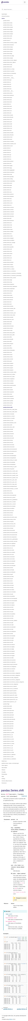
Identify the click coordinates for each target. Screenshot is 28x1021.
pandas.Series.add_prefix (9, 332)
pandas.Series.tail (7, 323)
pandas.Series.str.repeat (8, 602)
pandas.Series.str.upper (8, 638)
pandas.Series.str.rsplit (8, 624)
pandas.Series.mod (7, 119)
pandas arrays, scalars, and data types (10, 763)
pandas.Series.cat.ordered (9, 668)
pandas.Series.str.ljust (8, 583)
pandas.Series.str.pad (8, 594)
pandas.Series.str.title (8, 633)
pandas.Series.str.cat (8, 548)
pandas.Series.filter (7, 337)
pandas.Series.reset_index (9, 315)
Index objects (5, 765)
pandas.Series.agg (7, 167)
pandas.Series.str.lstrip (8, 587)
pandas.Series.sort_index (9, 376)
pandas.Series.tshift (7, 424)
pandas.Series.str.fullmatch (9, 572)
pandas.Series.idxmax (8, 297)
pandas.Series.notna (7, 356)
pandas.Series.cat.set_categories (10, 684)
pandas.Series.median (8, 231)
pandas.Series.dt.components (10, 537)
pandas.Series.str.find (8, 567)
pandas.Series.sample (8, 317)
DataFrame (4, 761)
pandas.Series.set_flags (8, 55)
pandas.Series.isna (7, 352)
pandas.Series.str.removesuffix (10, 600)
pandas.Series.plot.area (8, 710)
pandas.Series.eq (7, 159)
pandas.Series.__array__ (8, 77)
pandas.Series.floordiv (8, 117)
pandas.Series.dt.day (8, 440)
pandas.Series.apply (7, 165)
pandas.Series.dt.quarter (8, 468)
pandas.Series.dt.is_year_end (10, 482)
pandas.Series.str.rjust (8, 611)
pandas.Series (6, 20)
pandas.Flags (6, 703)
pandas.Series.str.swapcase (9, 631)
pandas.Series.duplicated (9, 288)
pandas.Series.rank (7, 249)
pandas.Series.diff (7, 218)
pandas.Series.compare (8, 398)
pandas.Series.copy (7, 64)
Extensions (4, 783)
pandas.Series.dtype (7, 29)
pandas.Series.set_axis (8, 319)
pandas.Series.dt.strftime (8, 508)
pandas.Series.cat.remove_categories (11, 679)
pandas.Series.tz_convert (9, 416)
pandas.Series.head (7, 295)
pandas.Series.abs (7, 187)
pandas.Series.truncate (8, 326)
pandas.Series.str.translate (9, 635)
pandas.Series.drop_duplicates (10, 286)
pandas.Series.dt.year (8, 435)
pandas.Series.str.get (8, 574)
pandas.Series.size (7, 38)
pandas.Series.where (8, 328)
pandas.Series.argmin (8, 367)
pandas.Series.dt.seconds (9, 530)
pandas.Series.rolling (8, 178)
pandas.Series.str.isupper (9, 655)
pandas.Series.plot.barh (8, 714)
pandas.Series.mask (7, 330)
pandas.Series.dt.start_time (9, 523)
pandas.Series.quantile (8, 246)
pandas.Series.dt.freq (8, 493)
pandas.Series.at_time (8, 420)
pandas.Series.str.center (8, 550)
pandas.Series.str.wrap (8, 640)
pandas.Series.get (7, 79)
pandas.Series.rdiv (7, 130)
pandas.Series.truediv (8, 115)
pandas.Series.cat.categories (9, 666)
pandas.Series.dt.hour (8, 442)
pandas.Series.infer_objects (9, 62)
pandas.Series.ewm (7, 183)
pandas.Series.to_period (8, 71)
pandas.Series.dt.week (8, 453)
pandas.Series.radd (7, 123)
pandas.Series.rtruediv (8, 132)
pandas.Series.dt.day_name (9, 519)
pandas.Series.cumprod (8, 211)
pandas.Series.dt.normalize (9, 506)
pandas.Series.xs (7, 104)
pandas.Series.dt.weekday (9, 462)
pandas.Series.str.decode (9, 556)
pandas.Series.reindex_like (9, 308)
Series (3, 18)
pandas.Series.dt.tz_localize (9, 501)
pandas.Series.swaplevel (8, 378)
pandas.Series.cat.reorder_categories (11, 675)
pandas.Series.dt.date (8, 429)
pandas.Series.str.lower (8, 585)
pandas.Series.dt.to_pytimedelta (10, 539)
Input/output (4, 14)
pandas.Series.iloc (7, 88)
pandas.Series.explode (8, 383)
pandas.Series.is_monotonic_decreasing (12, 275)
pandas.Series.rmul (7, 128)
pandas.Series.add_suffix (8, 334)
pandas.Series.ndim (7, 36)
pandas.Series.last (7, 304)
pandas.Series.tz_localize (9, 418)
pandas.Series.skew (7, 253)
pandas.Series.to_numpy (8, 69)
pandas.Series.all (7, 189)
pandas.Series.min (7, 233)
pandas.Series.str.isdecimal (9, 662)
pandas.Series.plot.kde (8, 723)
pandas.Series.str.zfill (8, 642)
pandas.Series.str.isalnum (9, 644)
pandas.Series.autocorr (8, 194)
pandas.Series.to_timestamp (9, 73)
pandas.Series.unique (8, 264)
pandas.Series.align (7, 279)
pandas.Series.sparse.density (9, 692)
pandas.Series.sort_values (9, 374)
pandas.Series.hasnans (8, 44)
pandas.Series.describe (8, 216)
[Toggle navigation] (25, 2)
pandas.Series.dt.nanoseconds (10, 534)
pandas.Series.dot (7, 163)
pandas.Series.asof (7, 405)
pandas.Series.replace (8, 363)
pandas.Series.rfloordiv (8, 134)
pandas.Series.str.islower (8, 653)
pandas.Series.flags (7, 53)
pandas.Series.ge (7, 154)
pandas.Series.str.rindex (8, 609)
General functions (6, 16)
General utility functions (7, 780)
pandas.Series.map (7, 174)
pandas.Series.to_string (8, 752)
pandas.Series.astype (8, 58)
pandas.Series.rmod (7, 137)
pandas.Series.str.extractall (9, 565)
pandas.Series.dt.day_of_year (10, 466)
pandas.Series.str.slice (8, 618)
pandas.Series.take (7, 321)
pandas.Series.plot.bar (8, 712)
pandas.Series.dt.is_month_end (10, 473)
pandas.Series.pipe (7, 185)
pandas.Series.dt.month (8, 438)
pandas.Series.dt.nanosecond (10, 451)
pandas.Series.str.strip (8, 629)
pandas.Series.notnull (8, 359)
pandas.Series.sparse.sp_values (10, 697)
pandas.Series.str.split (8, 622)
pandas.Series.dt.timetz (8, 433)
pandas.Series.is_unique (8, 268)
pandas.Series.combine (8, 141)
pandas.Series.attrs (7, 706)
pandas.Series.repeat (8, 389)
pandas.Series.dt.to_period (9, 497)
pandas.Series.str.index (8, 576)
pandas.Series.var (7, 260)
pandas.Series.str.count (8, 554)
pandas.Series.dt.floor (8, 512)
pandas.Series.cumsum (8, 214)
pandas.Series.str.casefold (9, 545)
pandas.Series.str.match (8, 589)
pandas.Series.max (7, 227)
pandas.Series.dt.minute (8, 444)
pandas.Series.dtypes (8, 49)
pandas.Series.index (7, 22)
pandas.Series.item (7, 101)
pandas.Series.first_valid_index (10, 409)
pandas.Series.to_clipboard (9, 754)
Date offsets (4, 767)
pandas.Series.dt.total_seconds (10, 541)
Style (3, 776)
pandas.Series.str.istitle (8, 657)
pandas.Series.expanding (9, 181)
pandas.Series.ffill (7, 345)
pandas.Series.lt (6, 148)
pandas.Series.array (7, 25)
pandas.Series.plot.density (9, 719)
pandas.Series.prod (7, 244)
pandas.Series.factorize (8, 220)
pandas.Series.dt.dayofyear (9, 464)
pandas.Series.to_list (8, 75)
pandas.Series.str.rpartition (9, 613)
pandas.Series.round (8, 145)
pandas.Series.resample (8, 413)
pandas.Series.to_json (8, 750)
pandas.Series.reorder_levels (9, 372)
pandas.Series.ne (7, 156)
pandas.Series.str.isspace (9, 651)
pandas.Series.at (7, 82)
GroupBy (4, 772)
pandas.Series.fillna (7, 348)
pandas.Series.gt (7, 150)
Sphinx (10, 1019)
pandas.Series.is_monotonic (9, 271)
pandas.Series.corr (7, 200)
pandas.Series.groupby (8, 176)
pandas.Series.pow (7, 121)
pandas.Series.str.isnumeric (9, 660)
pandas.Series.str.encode (9, 558)
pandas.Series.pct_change (9, 242)
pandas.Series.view (7, 394)
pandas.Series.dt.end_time (9, 526)
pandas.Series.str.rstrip (8, 616)
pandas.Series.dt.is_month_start (10, 471)
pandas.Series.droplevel (8, 284)
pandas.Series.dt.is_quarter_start (10, 475)
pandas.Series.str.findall (8, 569)
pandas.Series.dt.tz (7, 490)
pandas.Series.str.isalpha (8, 646)
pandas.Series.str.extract (8, 563)
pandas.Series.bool (7, 66)
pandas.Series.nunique (8, 266)
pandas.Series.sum (7, 257)
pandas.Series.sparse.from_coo (10, 699)
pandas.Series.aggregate (8, 170)
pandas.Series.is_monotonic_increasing (12, 273)
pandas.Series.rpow (7, 139)
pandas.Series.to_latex (8, 756)
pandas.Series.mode (7, 236)
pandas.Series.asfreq (8, 402)
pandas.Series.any (7, 192)
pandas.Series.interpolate (9, 350)
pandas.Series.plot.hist (8, 721)
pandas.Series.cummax (8, 207)
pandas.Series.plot (7, 708)
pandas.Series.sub (7, 108)
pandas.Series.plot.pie (8, 728)
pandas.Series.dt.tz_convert (9, 504)
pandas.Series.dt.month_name (10, 517)
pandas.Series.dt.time (8, 431)
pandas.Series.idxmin (8, 299)
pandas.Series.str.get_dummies (10, 664)
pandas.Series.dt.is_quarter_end (10, 477)
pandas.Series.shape (8, 31)
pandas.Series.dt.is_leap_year (10, 484)
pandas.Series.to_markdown (9, 758)
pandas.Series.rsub (7, 126)
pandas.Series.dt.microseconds (10, 532)
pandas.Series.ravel (7, 387)
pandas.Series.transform (8, 172)
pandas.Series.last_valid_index (10, 411)
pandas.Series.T (7, 40)
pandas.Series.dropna (8, 343)
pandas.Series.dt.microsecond (10, 449)
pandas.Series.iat (7, 84)
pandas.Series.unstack (8, 380)
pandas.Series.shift (7, 407)
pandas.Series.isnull (7, 354)
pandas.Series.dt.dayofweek (9, 457)
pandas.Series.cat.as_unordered (10, 688)
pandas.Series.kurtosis (8, 262)
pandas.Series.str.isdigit (8, 649)
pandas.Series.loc (7, 86)
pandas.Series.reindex (8, 306)
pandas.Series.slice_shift (8, 427)
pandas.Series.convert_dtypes (10, 60)
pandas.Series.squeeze (8, 391)
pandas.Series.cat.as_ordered (10, 686)
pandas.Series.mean (7, 229)
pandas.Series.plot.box (8, 717)
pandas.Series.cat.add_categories (10, 677)
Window (3, 769)
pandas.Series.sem (7, 251)
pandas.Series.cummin (8, 209)
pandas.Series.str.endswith (9, 561)
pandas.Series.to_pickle (8, 732)
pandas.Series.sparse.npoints (9, 690)
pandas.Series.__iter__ (8, 90)
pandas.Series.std (7, 255)
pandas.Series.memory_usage (10, 42)
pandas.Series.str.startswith (9, 627)
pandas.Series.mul (7, 110)
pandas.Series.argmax (8, 370)
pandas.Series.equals (8, 290)
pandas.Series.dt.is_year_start (10, 479)
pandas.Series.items (7, 93)
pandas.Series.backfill (8, 339)
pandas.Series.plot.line (8, 725)
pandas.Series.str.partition (9, 596)
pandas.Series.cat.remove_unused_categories (13, 681)
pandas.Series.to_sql (8, 747)
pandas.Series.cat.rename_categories (11, 673)
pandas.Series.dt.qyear (8, 521)
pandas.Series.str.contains (9, 552)
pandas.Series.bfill (7, 341)
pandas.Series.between (8, 196)
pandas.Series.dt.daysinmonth (10, 486)
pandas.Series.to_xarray (8, 743)
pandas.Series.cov (7, 205)
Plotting (3, 778)
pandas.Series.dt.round (8, 510)
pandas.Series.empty (8, 47)
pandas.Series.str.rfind (8, 607)
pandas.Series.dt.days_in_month (10, 488)
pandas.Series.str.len (8, 580)
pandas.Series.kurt (7, 222)
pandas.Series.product (8, 161)
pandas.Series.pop (7, 99)
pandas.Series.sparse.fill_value (10, 695)
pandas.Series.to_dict (8, 736)
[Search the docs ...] (14, 9)
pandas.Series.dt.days (8, 528)
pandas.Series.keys (7, 97)
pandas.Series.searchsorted (9, 385)
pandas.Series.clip (7, 198)
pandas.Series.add (7, 106)
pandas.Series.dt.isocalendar (9, 495)
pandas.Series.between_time (9, 422)
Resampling (4, 774)
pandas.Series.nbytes (8, 33)
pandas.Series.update (8, 400)
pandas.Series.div (7, 112)
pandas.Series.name (7, 51)
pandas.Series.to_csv (8, 734)
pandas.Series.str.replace (9, 605)
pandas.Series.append (8, 396)
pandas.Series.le (7, 152)
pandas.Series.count (7, 203)
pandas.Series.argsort (8, 365)
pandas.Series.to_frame (8, 741)
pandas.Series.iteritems (8, 95)
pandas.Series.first (7, 293)
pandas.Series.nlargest (8, 238)
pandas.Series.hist (7, 730)
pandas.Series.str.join (8, 578)
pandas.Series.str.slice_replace (10, 620)
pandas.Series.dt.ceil (8, 515)
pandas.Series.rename (8, 310)
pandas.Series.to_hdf (8, 745)
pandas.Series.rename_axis (9, 312)
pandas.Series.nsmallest (8, 240)
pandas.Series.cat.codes (8, 670)
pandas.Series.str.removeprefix (10, 598)
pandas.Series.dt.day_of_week (10, 460)
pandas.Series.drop (7, 282)
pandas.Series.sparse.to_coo (9, 701)
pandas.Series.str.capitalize (9, 543)
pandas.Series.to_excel (8, 739)
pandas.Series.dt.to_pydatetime (10, 499)
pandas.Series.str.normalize (9, 591)
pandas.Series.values (8, 27)
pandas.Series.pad (7, 361)
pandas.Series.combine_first (9, 143)
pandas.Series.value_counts (9, 277)
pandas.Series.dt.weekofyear (9, 455)
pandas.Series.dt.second (8, 446)
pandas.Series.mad (7, 225)
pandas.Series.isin (7, 301)
